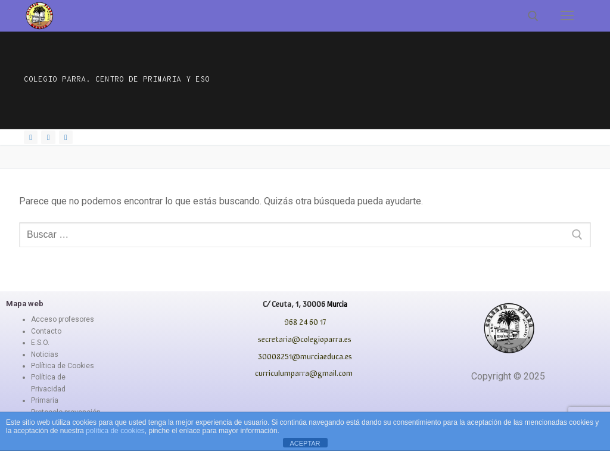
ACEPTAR (305, 443)
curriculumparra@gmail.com (304, 372)
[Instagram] (48, 137)
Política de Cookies (62, 366)
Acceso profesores (62, 319)
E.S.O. (40, 342)
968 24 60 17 (305, 321)
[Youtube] (66, 137)
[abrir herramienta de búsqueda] (533, 16)
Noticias (44, 354)
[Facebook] (31, 137)
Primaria (44, 400)
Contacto (46, 331)
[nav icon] (567, 16)
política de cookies (115, 431)
